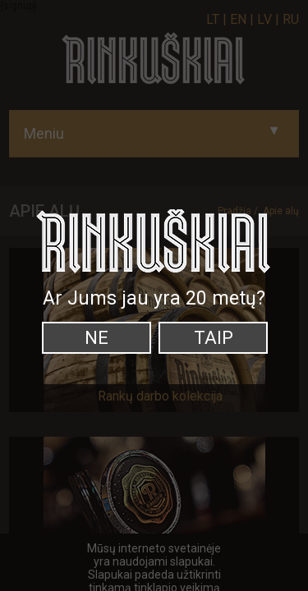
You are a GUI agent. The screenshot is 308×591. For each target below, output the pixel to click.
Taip (213, 338)
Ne (96, 338)
